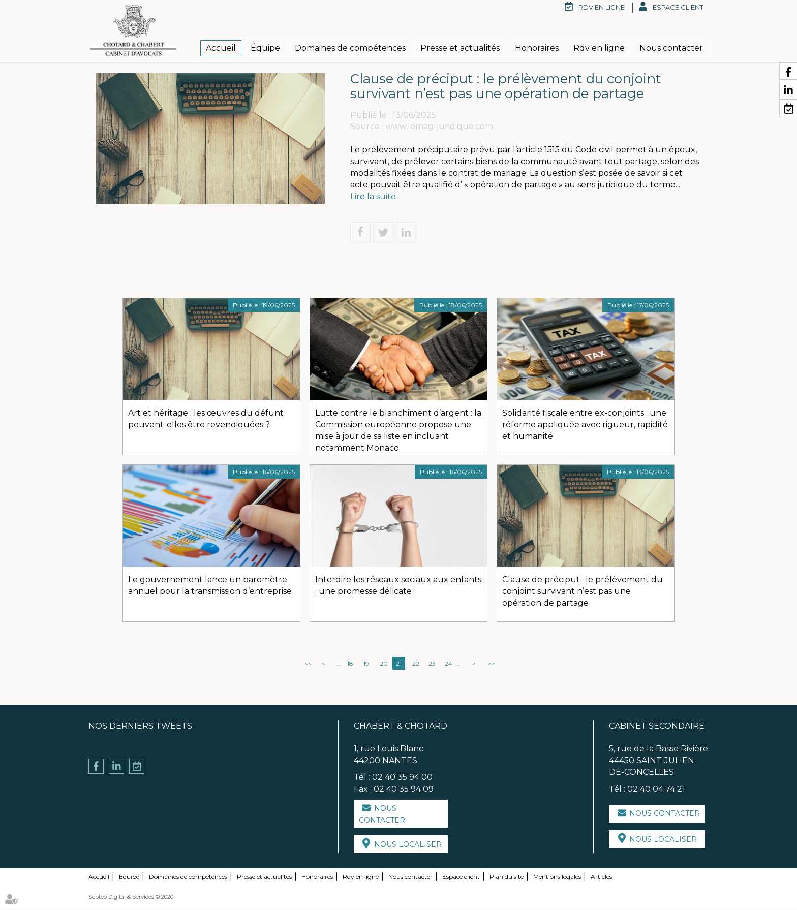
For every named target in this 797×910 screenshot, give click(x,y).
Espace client (678, 7)
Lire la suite (373, 197)
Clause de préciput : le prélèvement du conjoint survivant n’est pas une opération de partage (582, 592)
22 (415, 664)
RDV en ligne (601, 7)
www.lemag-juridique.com (439, 127)
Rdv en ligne (599, 48)
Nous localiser (408, 845)
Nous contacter (671, 48)
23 (432, 664)
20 (384, 664)
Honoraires (537, 48)
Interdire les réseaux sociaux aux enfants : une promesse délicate (398, 586)
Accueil (221, 48)
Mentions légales (557, 878)
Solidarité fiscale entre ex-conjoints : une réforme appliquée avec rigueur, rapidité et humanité (585, 425)
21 (399, 664)
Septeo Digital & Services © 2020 (130, 897)
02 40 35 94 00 (402, 777)
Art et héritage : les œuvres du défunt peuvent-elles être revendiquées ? (206, 419)
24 (448, 664)
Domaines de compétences (350, 48)
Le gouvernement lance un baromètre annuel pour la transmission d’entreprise (210, 586)
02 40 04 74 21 (656, 789)
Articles (601, 878)
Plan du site (506, 878)
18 (350, 664)
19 (366, 664)
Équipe (265, 48)
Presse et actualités (460, 48)
